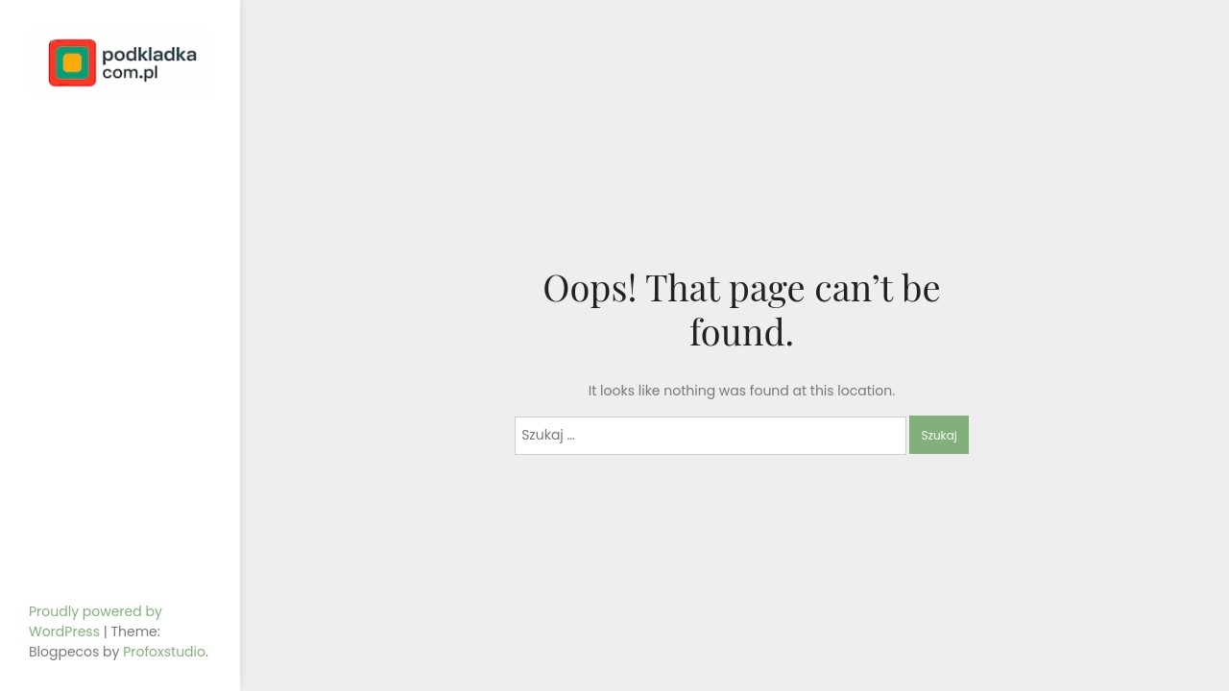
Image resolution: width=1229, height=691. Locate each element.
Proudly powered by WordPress (95, 621)
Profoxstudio (164, 651)
